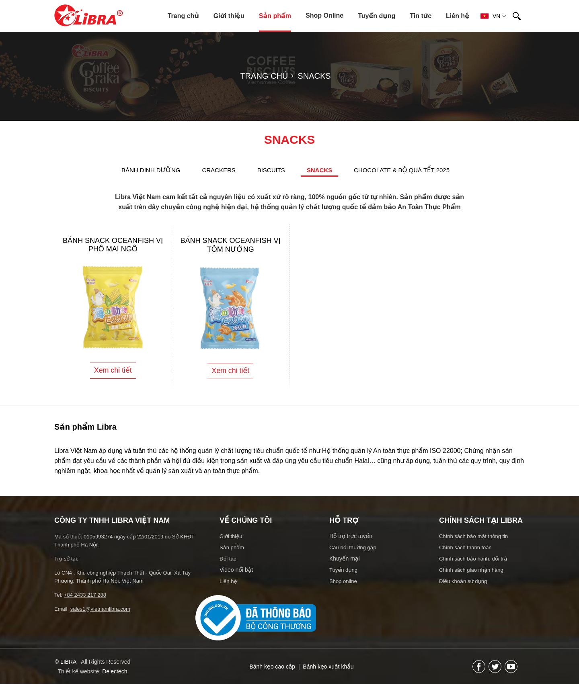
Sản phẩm (275, 15)
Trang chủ (183, 15)
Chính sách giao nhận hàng (471, 571)
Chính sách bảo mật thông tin (473, 537)
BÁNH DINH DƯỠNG (151, 170)
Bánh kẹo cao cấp (272, 667)
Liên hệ (457, 15)
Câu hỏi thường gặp (352, 548)
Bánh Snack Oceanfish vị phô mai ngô (113, 244)
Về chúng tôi (246, 521)
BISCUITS (271, 170)
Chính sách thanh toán (465, 548)
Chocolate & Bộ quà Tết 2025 (402, 170)
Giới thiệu (229, 15)
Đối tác (228, 560)
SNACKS (319, 170)
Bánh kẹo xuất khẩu (328, 667)
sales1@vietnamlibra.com (100, 610)
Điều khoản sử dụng (463, 582)
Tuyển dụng (376, 15)
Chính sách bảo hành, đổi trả (473, 560)
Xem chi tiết (113, 371)
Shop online (343, 582)
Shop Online (324, 15)
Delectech (114, 672)
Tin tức (420, 15)
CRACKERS (218, 170)
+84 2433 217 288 (85, 596)
